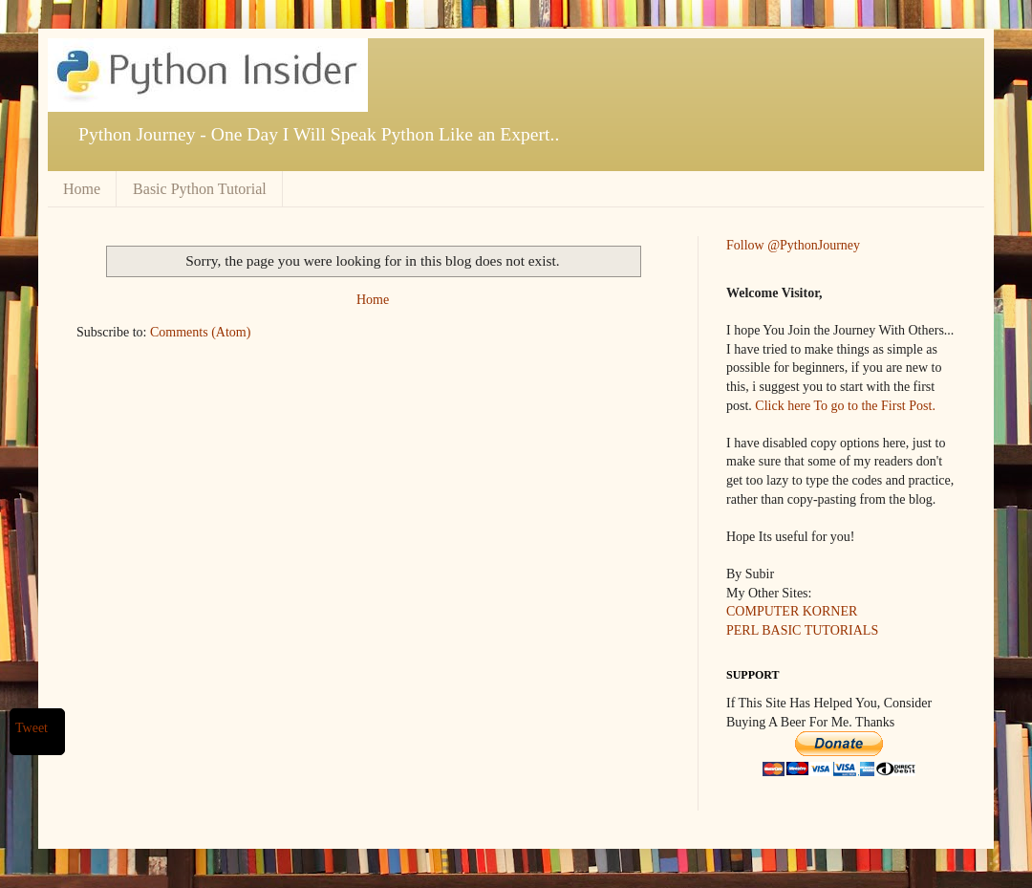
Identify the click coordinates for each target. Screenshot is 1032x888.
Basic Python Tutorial (200, 189)
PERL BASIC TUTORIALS (802, 630)
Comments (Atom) (200, 332)
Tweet (31, 728)
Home (81, 189)
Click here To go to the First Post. (845, 406)
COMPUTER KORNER (791, 611)
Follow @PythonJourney (793, 245)
